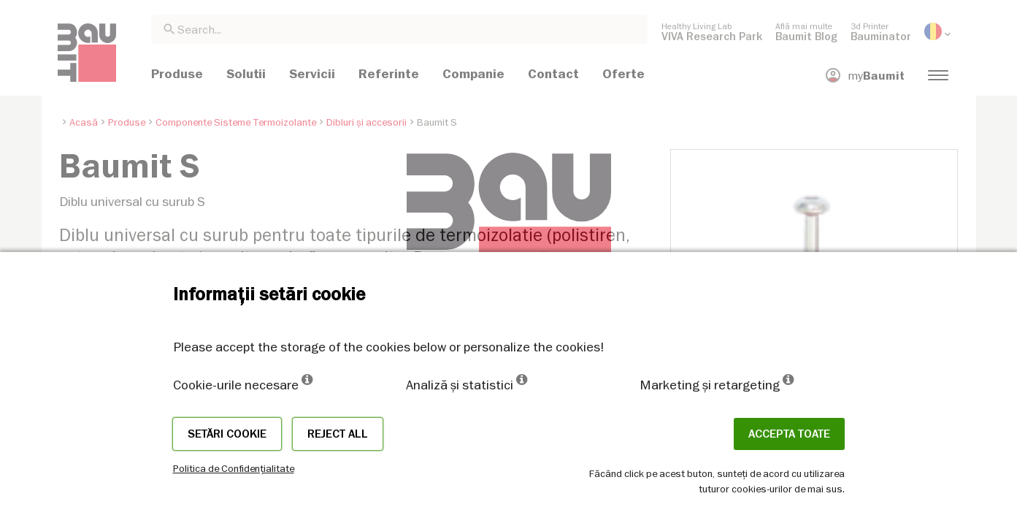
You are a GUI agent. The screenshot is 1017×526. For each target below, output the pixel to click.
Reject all (337, 434)
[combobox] (399, 29)
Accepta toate (789, 434)
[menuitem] (712, 31)
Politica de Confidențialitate (233, 468)
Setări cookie (227, 434)
